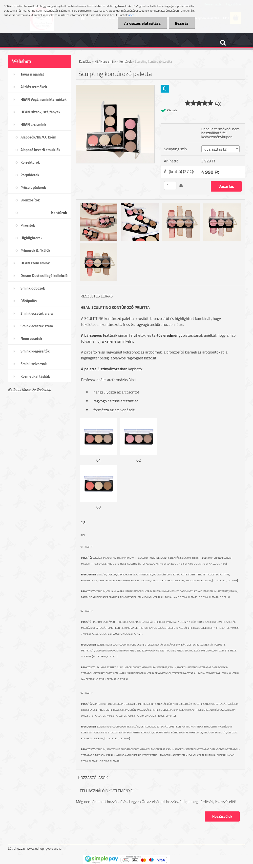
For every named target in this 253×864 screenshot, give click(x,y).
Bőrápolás (29, 301)
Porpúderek (30, 175)
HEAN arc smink (33, 124)
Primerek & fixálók (35, 250)
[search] (223, 42)
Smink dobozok (33, 288)
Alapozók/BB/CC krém (38, 137)
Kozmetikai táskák (35, 376)
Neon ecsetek (31, 338)
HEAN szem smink (35, 263)
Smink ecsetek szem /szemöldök (37, 327)
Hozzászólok (222, 816)
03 (98, 507)
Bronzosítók (30, 200)
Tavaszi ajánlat (32, 74)
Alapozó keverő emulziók (40, 150)
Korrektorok (30, 162)
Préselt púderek (33, 187)
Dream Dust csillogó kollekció (44, 275)
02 (138, 460)
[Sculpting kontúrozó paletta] (115, 87)
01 (98, 460)
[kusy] (170, 185)
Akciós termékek (34, 87)
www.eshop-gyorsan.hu (44, 848)
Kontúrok (59, 213)
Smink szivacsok (34, 364)
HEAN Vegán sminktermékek (43, 99)
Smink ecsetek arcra (37, 313)
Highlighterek (31, 238)
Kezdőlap (85, 61)
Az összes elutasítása (142, 23)
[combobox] (220, 148)
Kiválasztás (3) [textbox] (216, 149)
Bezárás (182, 23)
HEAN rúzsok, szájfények (40, 112)
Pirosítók (28, 225)
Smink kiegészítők (35, 351)
